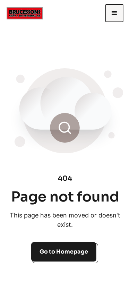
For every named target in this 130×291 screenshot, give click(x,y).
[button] (114, 13)
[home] (33, 13)
